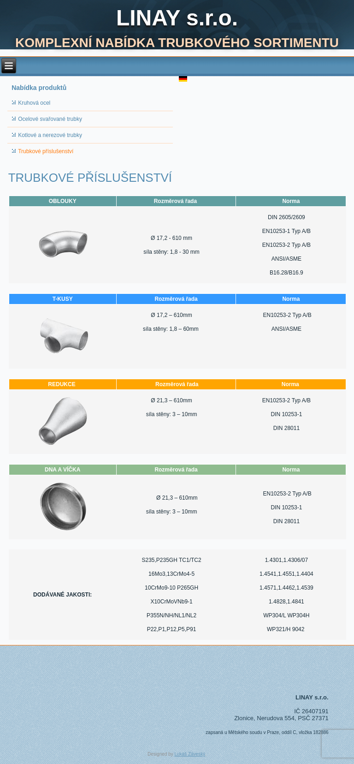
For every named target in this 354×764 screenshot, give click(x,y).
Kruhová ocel (34, 103)
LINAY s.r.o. (177, 18)
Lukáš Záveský (189, 754)
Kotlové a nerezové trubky (50, 135)
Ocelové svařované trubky (50, 119)
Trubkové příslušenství (45, 151)
